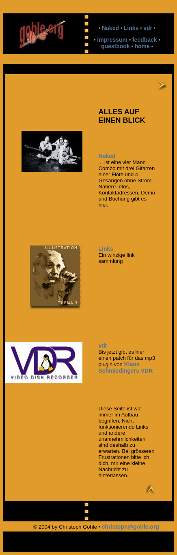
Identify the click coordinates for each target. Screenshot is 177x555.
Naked (110, 28)
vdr (147, 28)
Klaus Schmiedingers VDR (126, 367)
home (142, 46)
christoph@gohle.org (130, 526)
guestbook (115, 46)
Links (131, 28)
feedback (144, 39)
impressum (112, 39)
